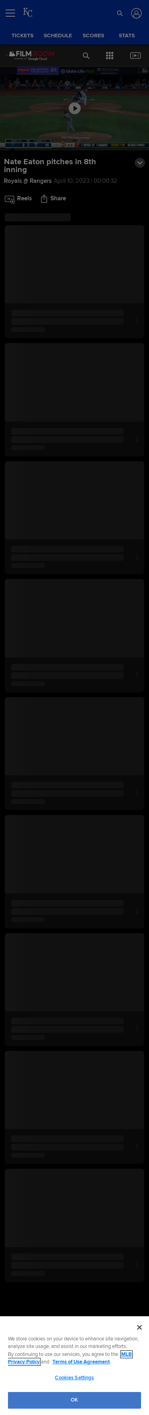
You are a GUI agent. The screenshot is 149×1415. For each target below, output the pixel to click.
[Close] (139, 1327)
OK (74, 1400)
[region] (74, 1365)
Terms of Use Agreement (81, 1362)
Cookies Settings (74, 1378)
